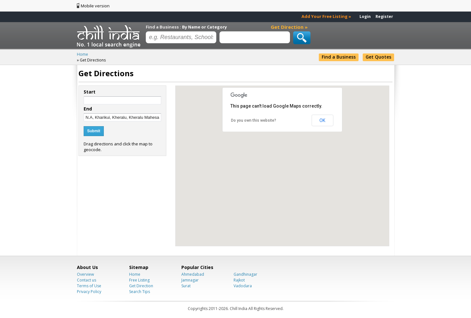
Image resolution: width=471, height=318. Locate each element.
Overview (85, 274)
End (88, 109)
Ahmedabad (192, 274)
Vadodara (243, 286)
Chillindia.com (110, 36)
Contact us (86, 280)
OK (322, 120)
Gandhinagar (245, 274)
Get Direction (141, 286)
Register (384, 16)
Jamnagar (190, 280)
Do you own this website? (253, 120)
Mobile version (95, 6)
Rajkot (239, 280)
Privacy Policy (89, 291)
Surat (186, 286)
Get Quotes (378, 57)
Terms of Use (89, 286)
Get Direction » (289, 27)
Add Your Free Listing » (326, 16)
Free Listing (139, 280)
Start (89, 92)
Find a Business (339, 57)
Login (365, 16)
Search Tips (139, 291)
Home (134, 274)
